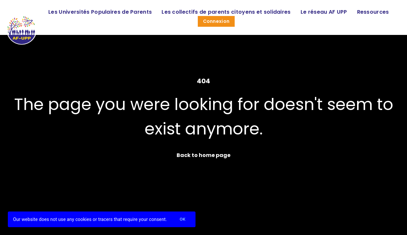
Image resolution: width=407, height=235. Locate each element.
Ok (182, 219)
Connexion (216, 21)
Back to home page (203, 155)
